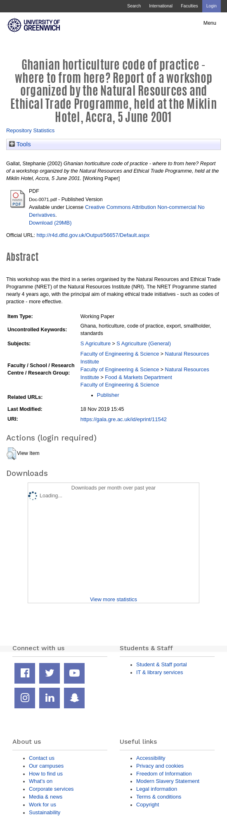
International (161, 6)
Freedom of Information (164, 774)
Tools (20, 144)
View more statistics (113, 599)
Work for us (42, 804)
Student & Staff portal (161, 664)
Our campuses (46, 766)
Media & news (45, 797)
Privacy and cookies (160, 766)
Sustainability (44, 812)
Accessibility (150, 758)
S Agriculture (95, 343)
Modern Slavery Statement (167, 781)
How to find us (46, 774)
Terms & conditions (158, 797)
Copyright (147, 804)
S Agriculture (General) (143, 343)
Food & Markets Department (138, 377)
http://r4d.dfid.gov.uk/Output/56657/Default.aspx (92, 235)
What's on (40, 781)
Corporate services (51, 789)
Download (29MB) (50, 223)
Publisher (108, 395)
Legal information (156, 789)
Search (134, 6)
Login (211, 6)
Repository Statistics (30, 130)
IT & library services (159, 672)
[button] (11, 453)
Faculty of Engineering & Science (119, 354)
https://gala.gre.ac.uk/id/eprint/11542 (123, 419)
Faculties (189, 6)
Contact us (41, 758)
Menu (209, 23)
